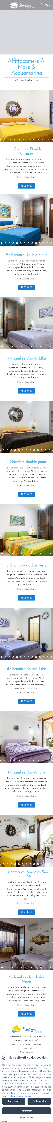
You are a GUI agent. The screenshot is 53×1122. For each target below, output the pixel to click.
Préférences (26, 1110)
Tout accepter (39, 1101)
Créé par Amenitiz (26, 1118)
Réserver (26, 186)
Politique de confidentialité (20, 1096)
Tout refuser (14, 1101)
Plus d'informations (26, 177)
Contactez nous (26, 1052)
